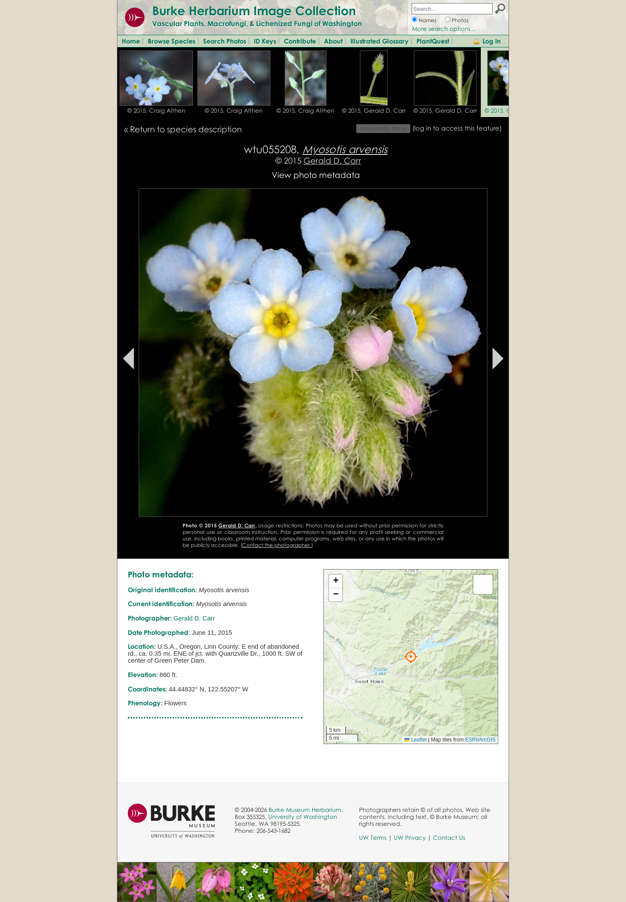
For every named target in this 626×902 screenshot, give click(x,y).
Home (131, 41)
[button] (411, 657)
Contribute (300, 41)
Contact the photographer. (276, 545)
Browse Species (171, 41)
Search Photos (224, 41)
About (333, 41)
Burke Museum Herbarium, (306, 809)
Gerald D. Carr (332, 160)
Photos (460, 20)
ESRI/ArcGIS (480, 740)
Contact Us (449, 837)
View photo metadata (316, 175)
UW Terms (372, 837)
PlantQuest (432, 41)
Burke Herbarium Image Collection (254, 10)
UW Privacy (410, 837)
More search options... (444, 28)
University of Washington (302, 816)
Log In (492, 41)
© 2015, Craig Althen (156, 110)
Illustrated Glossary (379, 41)
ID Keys (265, 41)
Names (427, 20)
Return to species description (186, 129)
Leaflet (415, 740)
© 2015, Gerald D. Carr (374, 110)
